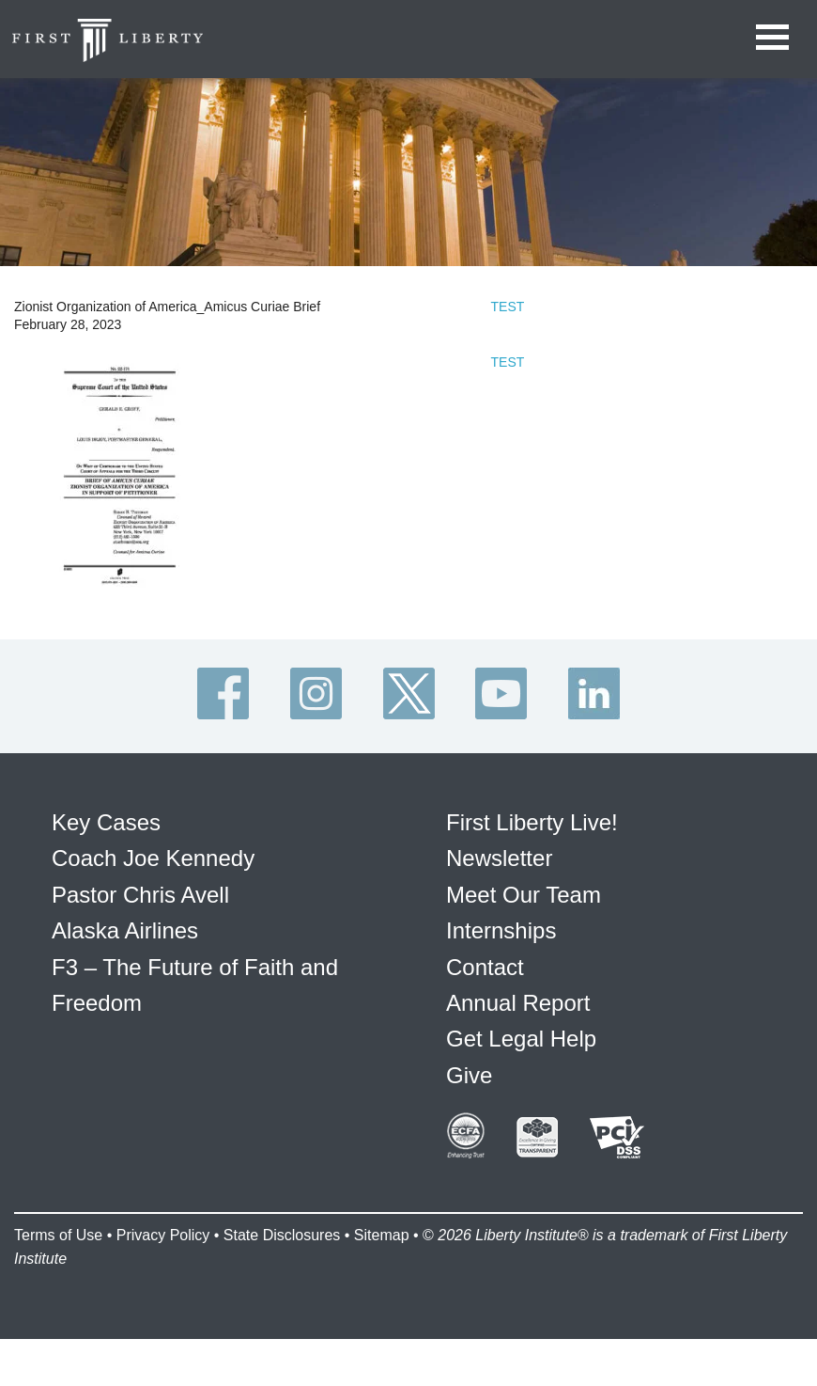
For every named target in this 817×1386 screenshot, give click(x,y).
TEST (508, 306)
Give (469, 1075)
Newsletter (499, 858)
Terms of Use (58, 1235)
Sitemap (381, 1235)
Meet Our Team (523, 894)
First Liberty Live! (532, 822)
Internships (501, 930)
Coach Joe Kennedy (153, 858)
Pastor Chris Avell (140, 894)
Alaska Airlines (125, 930)
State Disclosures (282, 1235)
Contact (485, 967)
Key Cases (106, 822)
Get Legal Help (521, 1038)
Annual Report (518, 1003)
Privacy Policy (163, 1235)
